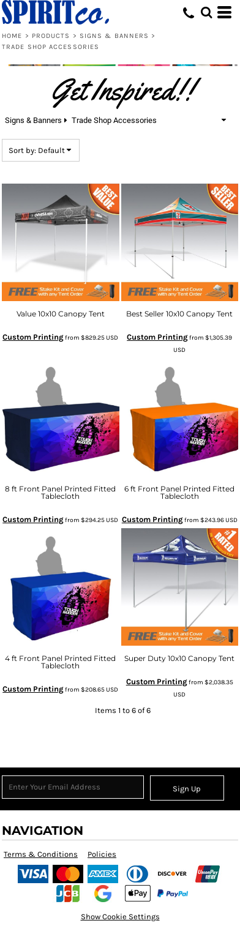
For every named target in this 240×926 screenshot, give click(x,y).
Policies (102, 854)
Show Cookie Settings (120, 916)
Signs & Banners (114, 36)
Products (51, 36)
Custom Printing (33, 337)
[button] (206, 12)
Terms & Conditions (41, 854)
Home (12, 36)
